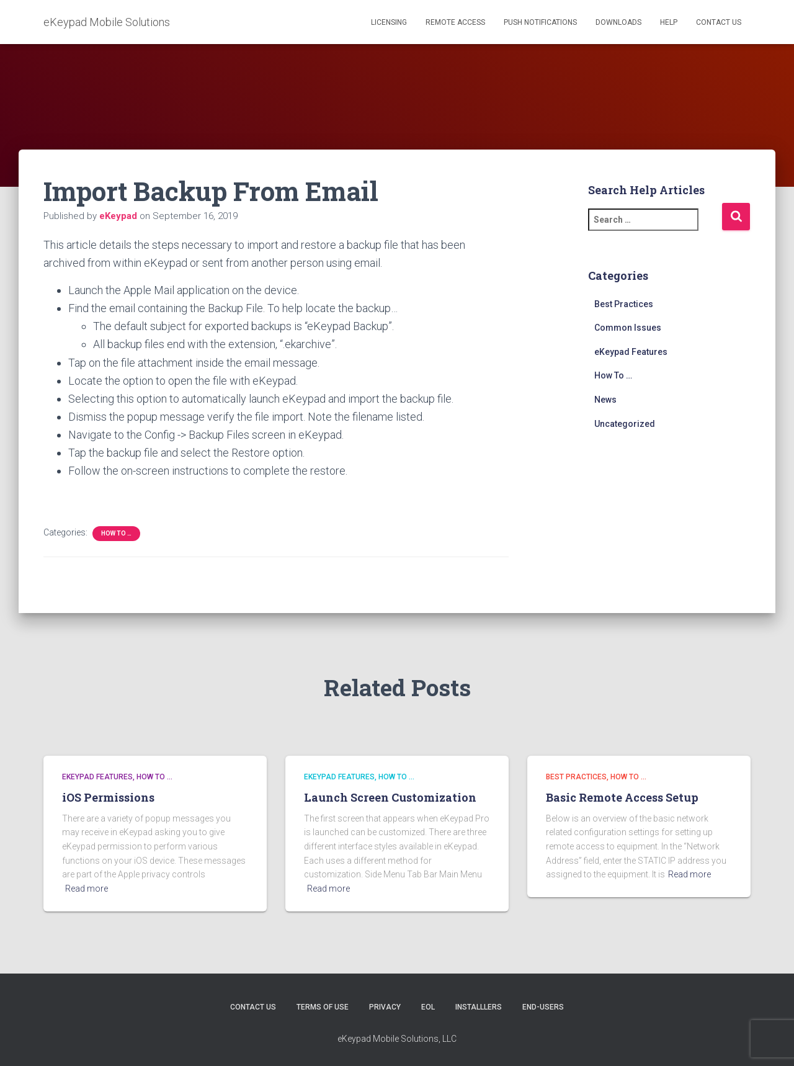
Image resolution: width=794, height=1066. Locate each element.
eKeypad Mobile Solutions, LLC (397, 1039)
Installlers (478, 1007)
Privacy (385, 1007)
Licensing (389, 22)
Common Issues (627, 328)
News (605, 400)
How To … (116, 533)
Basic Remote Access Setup (622, 797)
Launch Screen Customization (390, 797)
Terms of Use (323, 1007)
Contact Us (718, 22)
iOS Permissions (108, 797)
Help (668, 22)
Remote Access (455, 22)
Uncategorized (624, 424)
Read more (86, 889)
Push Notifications (540, 22)
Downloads (618, 22)
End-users (543, 1007)
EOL (428, 1007)
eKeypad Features (630, 352)
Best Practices (623, 304)
